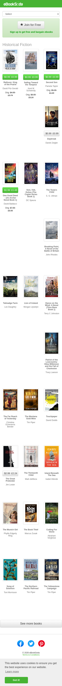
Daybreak (51, 139)
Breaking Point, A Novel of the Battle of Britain (51, 248)
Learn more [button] (12, 671)
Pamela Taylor (51, 86)
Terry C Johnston (51, 313)
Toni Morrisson (10, 592)
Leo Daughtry (10, 307)
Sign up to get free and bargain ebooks (31, 32)
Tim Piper (31, 422)
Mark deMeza (31, 479)
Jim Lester (10, 485)
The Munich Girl (10, 530)
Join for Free (31, 25)
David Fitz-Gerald (10, 88)
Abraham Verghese (51, 537)
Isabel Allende (51, 479)
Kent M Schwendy (31, 89)
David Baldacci (10, 204)
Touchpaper (51, 416)
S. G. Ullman (51, 196)
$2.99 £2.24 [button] (10, 473)
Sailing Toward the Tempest (31, 83)
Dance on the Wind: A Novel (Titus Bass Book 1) (51, 306)
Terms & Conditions (31, 655)
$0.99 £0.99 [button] (10, 77)
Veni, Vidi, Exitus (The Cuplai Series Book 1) (31, 193)
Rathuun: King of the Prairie (10, 83)
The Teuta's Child (51, 191)
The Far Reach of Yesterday (10, 417)
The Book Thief (31, 530)
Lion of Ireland (31, 303)
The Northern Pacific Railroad (30, 587)
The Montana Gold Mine (31, 417)
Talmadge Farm (10, 303)
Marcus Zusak (31, 533)
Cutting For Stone (51, 531)
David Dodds (51, 420)
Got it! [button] (16, 680)
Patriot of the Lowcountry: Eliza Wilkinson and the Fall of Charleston (51, 364)
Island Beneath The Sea (52, 474)
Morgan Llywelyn (30, 307)
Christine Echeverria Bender (10, 424)
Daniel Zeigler (51, 143)
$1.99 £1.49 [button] (10, 190)
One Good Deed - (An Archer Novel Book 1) (10, 197)
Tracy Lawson (51, 372)
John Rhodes (52, 255)
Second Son (51, 82)
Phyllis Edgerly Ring (10, 534)
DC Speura (31, 200)
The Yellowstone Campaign (52, 587)
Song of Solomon (10, 587)
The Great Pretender (10, 480)
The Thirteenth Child (31, 474)
